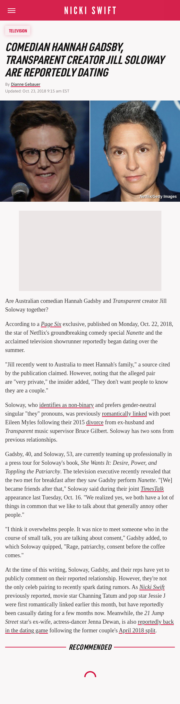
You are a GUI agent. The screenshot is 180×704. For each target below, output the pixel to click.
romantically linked (124, 413)
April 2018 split (137, 630)
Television (18, 30)
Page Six (51, 324)
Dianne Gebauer (25, 84)
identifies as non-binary (66, 405)
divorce (94, 422)
